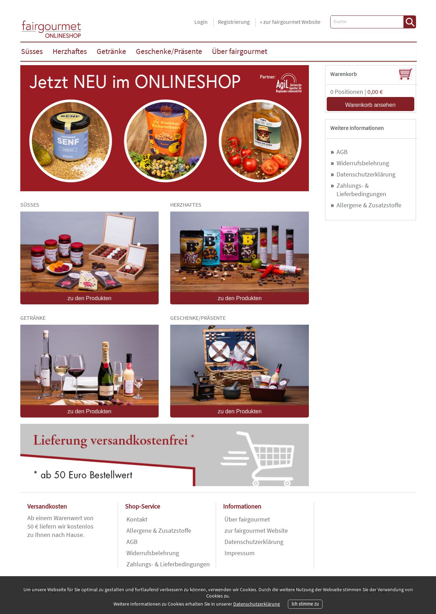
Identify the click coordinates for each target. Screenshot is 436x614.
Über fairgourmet (247, 519)
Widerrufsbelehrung (363, 163)
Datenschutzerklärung (366, 174)
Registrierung (234, 21)
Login (201, 21)
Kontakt (136, 519)
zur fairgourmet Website (256, 530)
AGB (342, 152)
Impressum (239, 553)
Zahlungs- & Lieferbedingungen (361, 189)
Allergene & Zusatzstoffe (369, 205)
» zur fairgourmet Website (290, 21)
